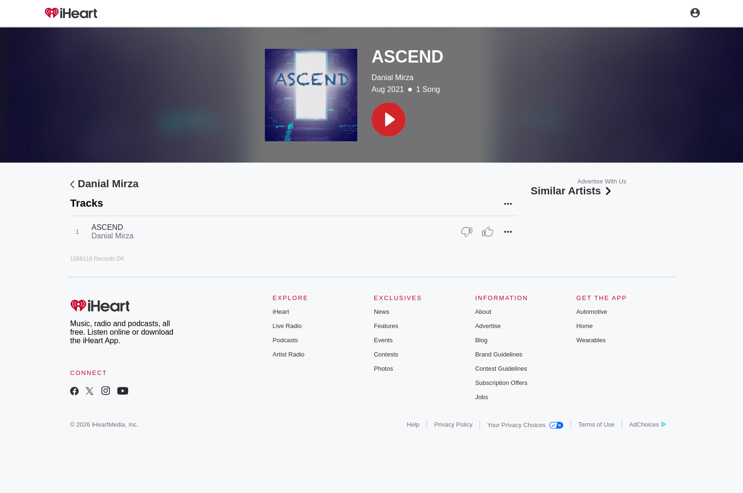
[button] (389, 119)
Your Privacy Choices (525, 425)
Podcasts (285, 340)
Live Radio (286, 325)
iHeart (280, 311)
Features (386, 325)
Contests (386, 354)
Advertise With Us (601, 181)
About (483, 311)
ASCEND (107, 227)
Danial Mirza (393, 77)
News (382, 311)
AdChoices (647, 424)
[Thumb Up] (487, 232)
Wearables (591, 340)
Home (584, 325)
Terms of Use (596, 424)
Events (383, 340)
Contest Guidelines (501, 368)
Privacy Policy (453, 424)
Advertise (488, 325)
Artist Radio (288, 354)
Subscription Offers (501, 382)
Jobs (481, 397)
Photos (383, 368)
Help (413, 424)
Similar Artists (572, 191)
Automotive (591, 311)
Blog (481, 340)
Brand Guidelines (499, 354)
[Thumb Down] (466, 232)
